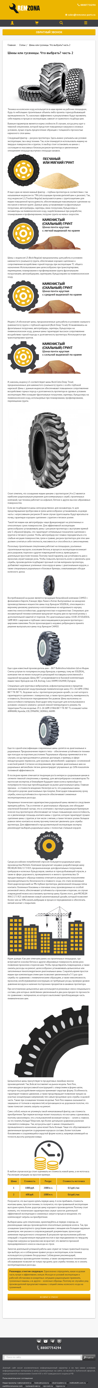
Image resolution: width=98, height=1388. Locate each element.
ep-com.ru (48, 1386)
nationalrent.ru (24, 1382)
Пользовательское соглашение (18, 1378)
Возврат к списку (49, 1297)
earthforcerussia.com (12, 1386)
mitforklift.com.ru (78, 1382)
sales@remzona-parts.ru (80, 14)
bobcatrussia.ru (42, 1382)
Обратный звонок (49, 32)
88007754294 (86, 5)
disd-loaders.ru (59, 1382)
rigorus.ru (60, 1386)
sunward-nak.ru (33, 1386)
